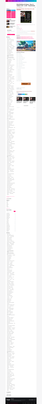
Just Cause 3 (11, 296)
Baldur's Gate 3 (12, 45)
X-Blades (8, 193)
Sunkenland (8, 171)
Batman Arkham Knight (9, 46)
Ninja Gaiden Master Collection (10, 127)
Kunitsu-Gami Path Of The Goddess (10, 106)
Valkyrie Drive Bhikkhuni (9, 187)
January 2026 (11, 213)
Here (21, 28)
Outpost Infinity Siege (9, 133)
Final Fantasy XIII (8, 84)
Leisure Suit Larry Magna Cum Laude (10, 304)
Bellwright (8, 47)
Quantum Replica (12, 141)
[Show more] (28, 94)
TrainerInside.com (18, 24)
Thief (13, 178)
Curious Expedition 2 (9, 62)
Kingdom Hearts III (9, 105)
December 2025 (11, 214)
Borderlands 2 (12, 244)
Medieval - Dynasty (9, 310)
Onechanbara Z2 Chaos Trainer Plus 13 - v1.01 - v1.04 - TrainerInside (19, 102)
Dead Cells (8, 67)
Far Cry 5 (11, 83)
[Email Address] (11, 33)
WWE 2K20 (14, 192)
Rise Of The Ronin (8, 348)
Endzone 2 (8, 274)
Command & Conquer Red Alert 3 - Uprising (10, 55)
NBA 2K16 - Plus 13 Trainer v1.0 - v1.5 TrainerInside (12, 20)
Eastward (13, 76)
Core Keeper (14, 59)
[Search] (34, 0)
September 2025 (11, 217)
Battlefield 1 (14, 46)
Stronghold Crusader (9, 363)
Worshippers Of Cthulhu (9, 192)
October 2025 (11, 216)
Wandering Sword (13, 384)
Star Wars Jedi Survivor (9, 164)
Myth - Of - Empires (9, 118)
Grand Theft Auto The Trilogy (10, 91)
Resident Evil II (8, 149)
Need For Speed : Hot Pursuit (10, 318)
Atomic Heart (8, 45)
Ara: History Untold (12, 236)
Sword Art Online (12, 171)
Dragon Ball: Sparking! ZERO (10, 267)
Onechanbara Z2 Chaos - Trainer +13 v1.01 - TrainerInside (26, 102)
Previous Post (18, 107)
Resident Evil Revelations (9, 150)
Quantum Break (8, 141)
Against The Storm (9, 38)
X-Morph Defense (11, 193)
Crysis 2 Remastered (9, 61)
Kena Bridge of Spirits (9, 104)
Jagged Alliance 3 (9, 98)
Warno (14, 385)
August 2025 (11, 218)
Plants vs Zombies (9, 332)
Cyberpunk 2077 (8, 259)
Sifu (13, 158)
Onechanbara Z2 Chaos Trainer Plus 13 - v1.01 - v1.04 (26, 37)
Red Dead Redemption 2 (9, 340)
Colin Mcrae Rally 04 (9, 53)
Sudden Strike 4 (11, 170)
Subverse (8, 170)
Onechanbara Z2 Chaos (21, 92)
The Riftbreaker (8, 177)
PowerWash (13, 332)
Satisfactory (13, 157)
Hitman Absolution (12, 289)
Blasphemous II (8, 244)
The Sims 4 (12, 177)
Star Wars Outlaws (9, 165)
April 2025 (11, 222)
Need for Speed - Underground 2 (10, 121)
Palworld (11, 134)
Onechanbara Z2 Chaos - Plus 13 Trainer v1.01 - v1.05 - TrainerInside (12, 23)
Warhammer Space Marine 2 (9, 385)
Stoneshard (13, 165)
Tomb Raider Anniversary (9, 180)
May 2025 (11, 221)
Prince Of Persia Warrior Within (10, 333)
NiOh (14, 127)
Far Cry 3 (12, 82)
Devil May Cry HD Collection (9, 68)
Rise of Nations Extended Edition (10, 347)
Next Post (34, 107)
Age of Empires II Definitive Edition (10, 39)
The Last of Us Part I (9, 370)
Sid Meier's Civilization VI (9, 158)
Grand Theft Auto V (9, 288)
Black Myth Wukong (12, 47)
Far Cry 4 (8, 83)
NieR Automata (8, 126)
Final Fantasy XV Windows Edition (10, 281)
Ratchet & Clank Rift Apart (9, 142)
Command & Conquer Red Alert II (10, 252)
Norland (8, 128)
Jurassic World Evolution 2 (9, 295)
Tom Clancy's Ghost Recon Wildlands (10, 179)
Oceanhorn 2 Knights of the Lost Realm (11, 325)
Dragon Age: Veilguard (9, 266)
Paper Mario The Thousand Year (10, 135)
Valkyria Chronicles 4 (9, 186)
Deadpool (11, 67)
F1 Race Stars (8, 82)
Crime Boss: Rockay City (9, 60)
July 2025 (11, 219)
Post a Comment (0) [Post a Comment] (26, 105)
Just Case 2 (8, 296)
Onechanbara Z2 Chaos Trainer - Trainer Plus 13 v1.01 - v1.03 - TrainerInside (32, 102)
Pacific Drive (8, 134)
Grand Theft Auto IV (12, 89)
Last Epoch (8, 303)
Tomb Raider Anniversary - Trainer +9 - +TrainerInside (12, 27)
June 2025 (11, 220)
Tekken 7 (8, 172)
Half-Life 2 (8, 289)
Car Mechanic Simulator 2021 (10, 52)
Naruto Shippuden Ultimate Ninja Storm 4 (11, 119)
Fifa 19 (13, 83)
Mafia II (7, 113)
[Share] (34, 7)
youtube (7, 203)
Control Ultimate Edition (9, 59)
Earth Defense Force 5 (9, 76)
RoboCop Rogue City (9, 155)
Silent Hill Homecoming (9, 355)
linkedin (7, 205)
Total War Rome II (8, 377)
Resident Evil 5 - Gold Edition (10, 148)
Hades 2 (12, 288)
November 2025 (11, 215)
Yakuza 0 (8, 194)
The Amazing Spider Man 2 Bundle (10, 369)
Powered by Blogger (9, 198)
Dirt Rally (8, 69)
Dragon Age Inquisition (12, 69)
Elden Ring (8, 273)
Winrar (20, 29)
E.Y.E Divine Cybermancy (9, 75)
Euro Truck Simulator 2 (12, 274)
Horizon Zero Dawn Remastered (10, 96)
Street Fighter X (8, 362)
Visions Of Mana (8, 384)
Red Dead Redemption (12, 143)
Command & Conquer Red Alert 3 (10, 54)
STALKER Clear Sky (9, 163)
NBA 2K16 (8, 120)
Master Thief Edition (11, 113)
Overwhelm (13, 133)
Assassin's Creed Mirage (9, 237)
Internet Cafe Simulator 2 (9, 97)
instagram (7, 204)
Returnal (13, 150)
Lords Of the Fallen (9, 111)
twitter (7, 202)
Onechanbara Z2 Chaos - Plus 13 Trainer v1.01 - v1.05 (26, 36)
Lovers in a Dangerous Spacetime (10, 112)
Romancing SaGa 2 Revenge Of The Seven (10, 156)
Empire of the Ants (12, 273)
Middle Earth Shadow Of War (10, 311)
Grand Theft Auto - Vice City (10, 90)
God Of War (8, 89)
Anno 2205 (8, 236)
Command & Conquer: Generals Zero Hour (10, 58)
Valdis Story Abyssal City (9, 185)
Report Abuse (8, 208)
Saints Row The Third (9, 157)
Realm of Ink (8, 143)
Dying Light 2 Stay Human (9, 74)
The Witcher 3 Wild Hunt (9, 178)
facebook (7, 201)
